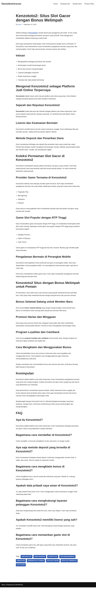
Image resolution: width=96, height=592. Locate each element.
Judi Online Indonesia (67, 561)
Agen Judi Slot (27, 561)
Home (55, 4)
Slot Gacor (21, 569)
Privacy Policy (89, 4)
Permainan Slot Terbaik (36, 565)
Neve (3, 589)
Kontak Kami (77, 4)
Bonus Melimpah (39, 561)
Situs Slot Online (53, 565)
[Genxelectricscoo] (11, 4)
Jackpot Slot (52, 561)
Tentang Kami (65, 4)
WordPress (19, 589)
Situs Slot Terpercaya (69, 565)
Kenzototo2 (21, 565)
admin (20, 24)
